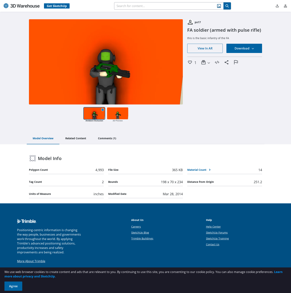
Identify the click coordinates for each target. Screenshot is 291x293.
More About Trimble (31, 261)
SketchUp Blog (140, 232)
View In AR (205, 48)
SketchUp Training (217, 238)
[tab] (43, 138)
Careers (136, 226)
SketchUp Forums (217, 232)
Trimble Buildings (142, 238)
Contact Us (212, 244)
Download (244, 48)
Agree (13, 286)
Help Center (213, 226)
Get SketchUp (57, 6)
